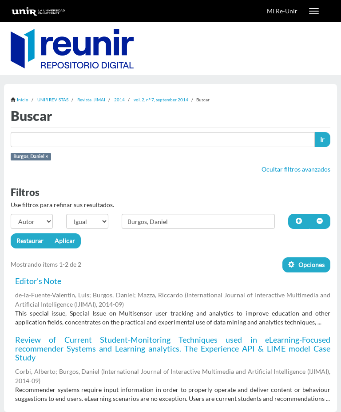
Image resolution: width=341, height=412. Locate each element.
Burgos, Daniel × (30, 156)
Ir (322, 139)
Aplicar (65, 240)
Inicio (22, 99)
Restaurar (30, 240)
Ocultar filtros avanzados (296, 169)
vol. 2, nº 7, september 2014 (161, 99)
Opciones (306, 264)
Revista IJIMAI (91, 99)
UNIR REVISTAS (52, 99)
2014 (119, 99)
